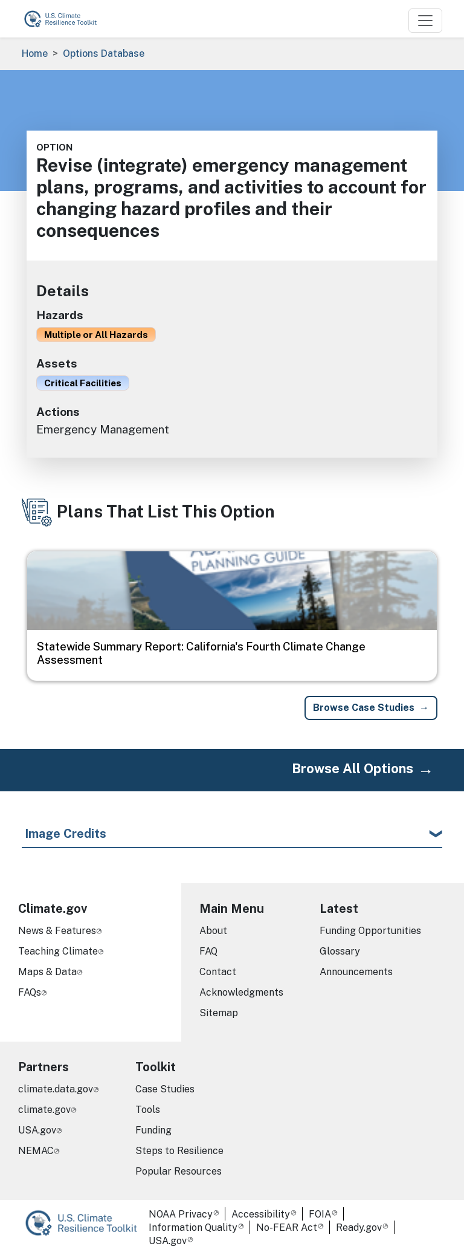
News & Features (57, 930)
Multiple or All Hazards (96, 334)
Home (35, 53)
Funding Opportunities (370, 930)
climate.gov (44, 1109)
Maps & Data (47, 972)
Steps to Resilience (179, 1150)
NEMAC (36, 1150)
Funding (153, 1130)
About (213, 930)
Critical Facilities (82, 382)
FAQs (29, 992)
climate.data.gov (55, 1089)
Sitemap (218, 1013)
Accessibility (260, 1214)
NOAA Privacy (181, 1214)
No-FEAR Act (286, 1227)
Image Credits (65, 833)
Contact (217, 972)
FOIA (320, 1214)
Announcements (356, 972)
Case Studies (165, 1089)
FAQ (208, 951)
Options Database (103, 53)
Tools (147, 1109)
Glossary (340, 951)
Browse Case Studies (363, 707)
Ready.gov (359, 1227)
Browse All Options (352, 768)
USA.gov (37, 1130)
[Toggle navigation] (425, 20)
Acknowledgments (241, 992)
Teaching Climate (58, 951)
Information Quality (193, 1227)
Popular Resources (178, 1171)
